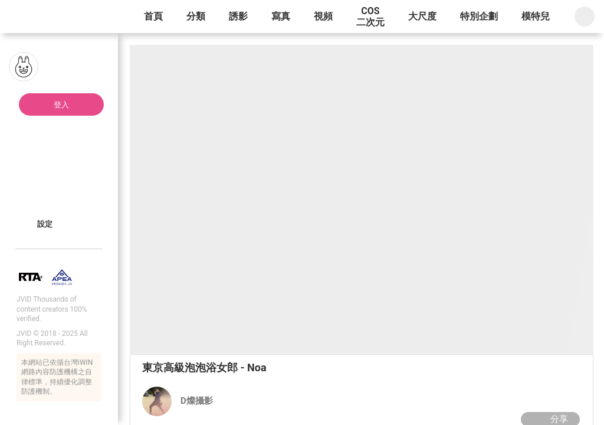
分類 (195, 16)
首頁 (153, 16)
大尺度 (422, 16)
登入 (61, 104)
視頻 (323, 16)
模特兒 (535, 16)
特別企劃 (479, 16)
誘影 (238, 16)
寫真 (280, 16)
